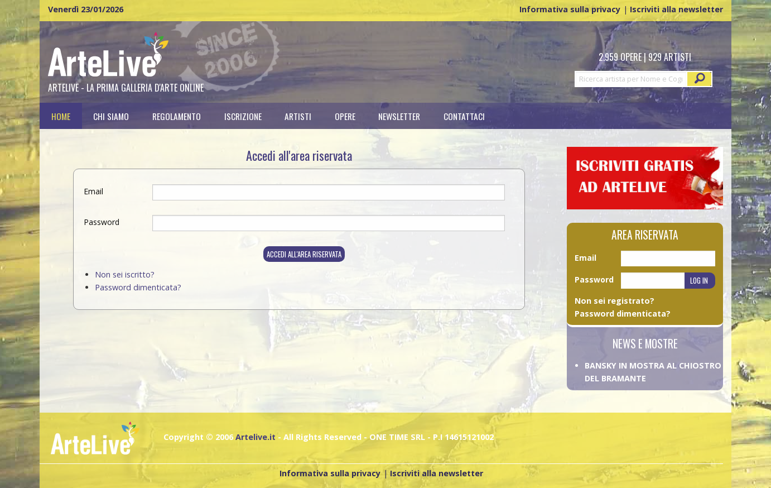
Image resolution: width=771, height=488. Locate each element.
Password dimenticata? (138, 287)
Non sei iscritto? (125, 274)
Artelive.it (255, 437)
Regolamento (176, 115)
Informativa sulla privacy (569, 9)
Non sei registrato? (614, 300)
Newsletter (399, 115)
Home (60, 115)
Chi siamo (111, 115)
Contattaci (464, 115)
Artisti (298, 115)
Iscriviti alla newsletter (676, 9)
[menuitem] (61, 116)
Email (93, 191)
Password (101, 222)
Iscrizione (243, 115)
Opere (345, 115)
